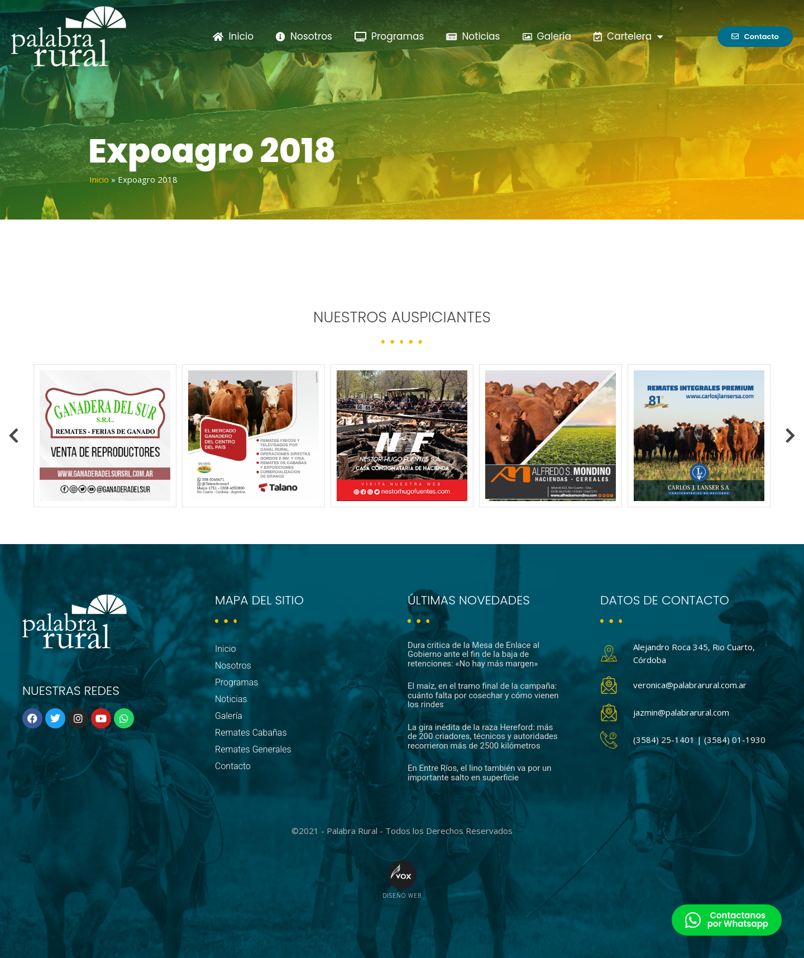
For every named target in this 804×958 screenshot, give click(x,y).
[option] (105, 435)
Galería (547, 36)
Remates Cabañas (251, 732)
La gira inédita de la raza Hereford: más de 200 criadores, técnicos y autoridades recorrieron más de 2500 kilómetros (483, 736)
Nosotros (304, 36)
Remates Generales (253, 749)
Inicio (233, 36)
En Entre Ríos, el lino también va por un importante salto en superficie (480, 773)
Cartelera (628, 36)
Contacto (233, 766)
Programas (389, 36)
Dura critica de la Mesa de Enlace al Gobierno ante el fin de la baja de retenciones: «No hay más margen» (473, 654)
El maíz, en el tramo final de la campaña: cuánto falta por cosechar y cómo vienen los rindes (483, 695)
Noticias (473, 36)
